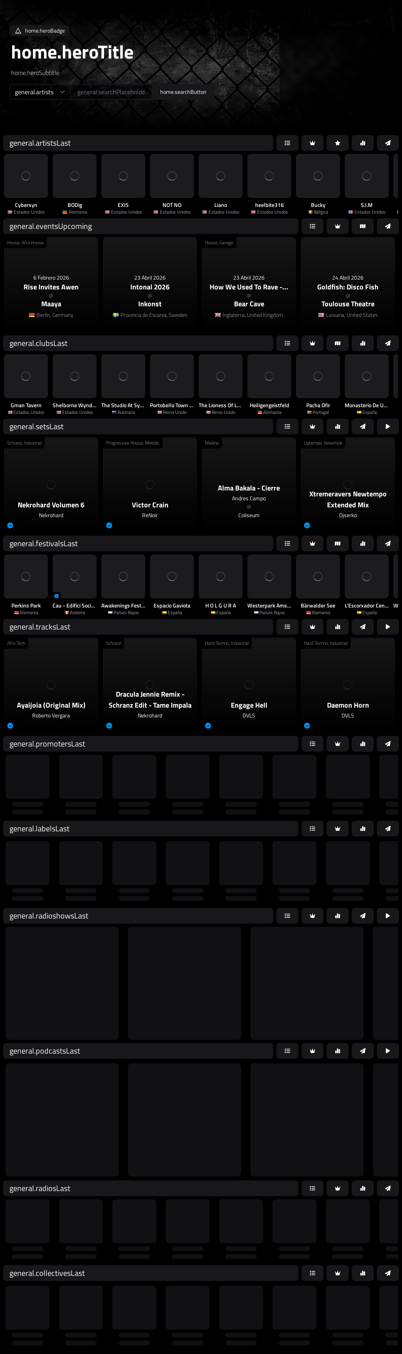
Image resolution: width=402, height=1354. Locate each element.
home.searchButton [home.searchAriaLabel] (183, 92)
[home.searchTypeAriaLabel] (39, 92)
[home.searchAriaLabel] (111, 92)
